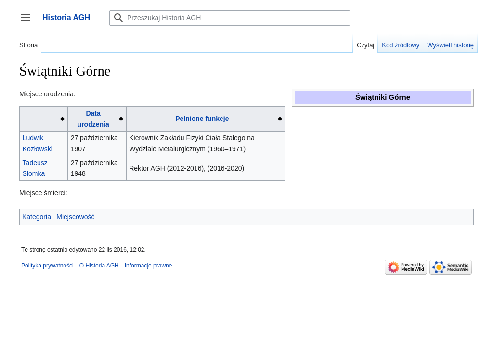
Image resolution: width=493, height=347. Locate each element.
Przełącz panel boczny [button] (29, 22)
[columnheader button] (44, 119)
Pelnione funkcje (202, 118)
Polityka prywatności (47, 265)
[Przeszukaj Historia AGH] (229, 18)
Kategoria (36, 217)
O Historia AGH (99, 265)
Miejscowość (75, 217)
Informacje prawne (148, 265)
